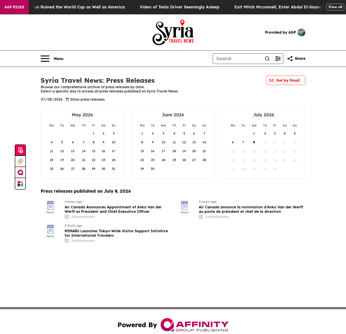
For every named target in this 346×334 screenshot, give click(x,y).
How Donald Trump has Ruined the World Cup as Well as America (69, 7)
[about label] (67, 217)
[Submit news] (20, 150)
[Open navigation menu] (52, 58)
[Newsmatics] (20, 183)
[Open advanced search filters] (278, 59)
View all (335, 7)
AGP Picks (14, 7)
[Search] (237, 59)
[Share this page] (296, 58)
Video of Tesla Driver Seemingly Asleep (190, 7)
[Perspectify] (20, 161)
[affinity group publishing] (20, 172)
